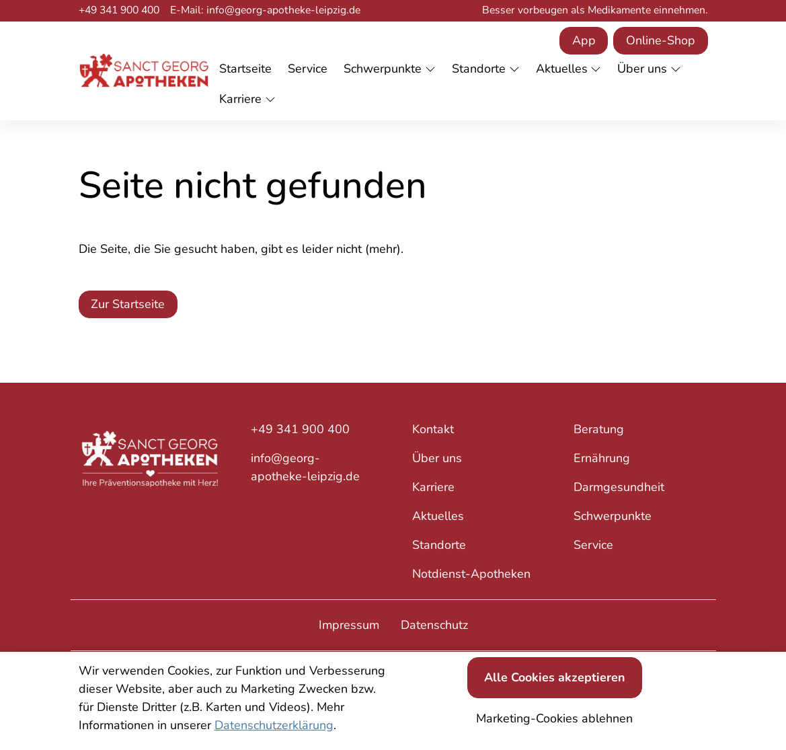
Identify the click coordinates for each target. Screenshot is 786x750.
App (584, 40)
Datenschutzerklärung (273, 725)
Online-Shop (660, 40)
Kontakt (433, 429)
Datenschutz (434, 625)
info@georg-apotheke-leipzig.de (305, 467)
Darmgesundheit (619, 487)
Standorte (439, 545)
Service (593, 545)
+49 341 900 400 (119, 10)
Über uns (437, 458)
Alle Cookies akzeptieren (554, 677)
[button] (248, 69)
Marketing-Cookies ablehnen (554, 718)
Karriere (433, 487)
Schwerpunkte (613, 516)
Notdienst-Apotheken (471, 574)
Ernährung (602, 458)
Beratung (599, 429)
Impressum (349, 625)
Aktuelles (438, 516)
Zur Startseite (128, 304)
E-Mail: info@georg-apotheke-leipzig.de (265, 10)
